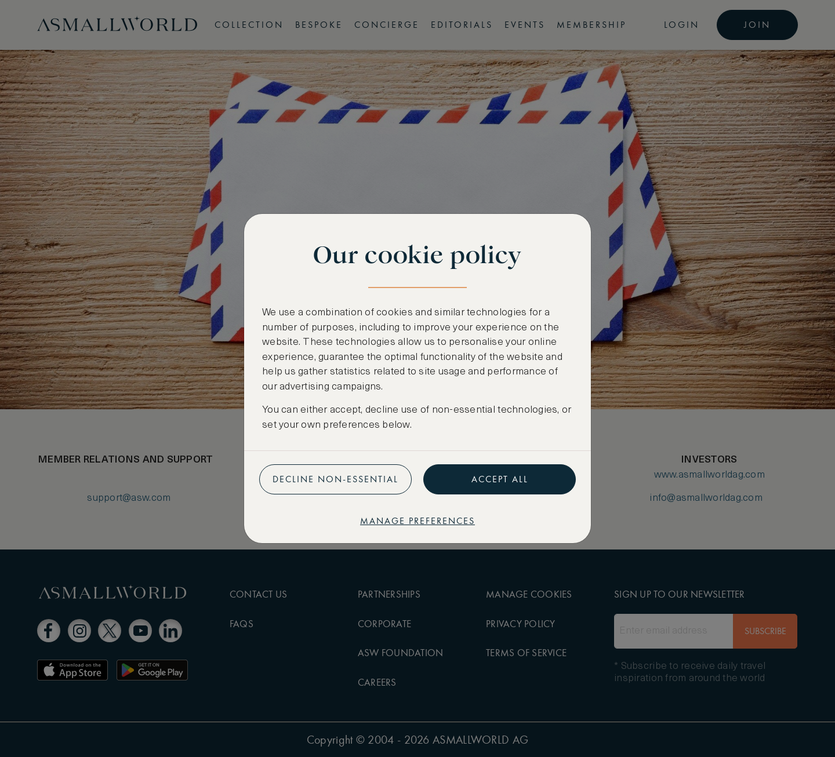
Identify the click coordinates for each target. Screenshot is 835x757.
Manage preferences (417, 520)
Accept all (499, 479)
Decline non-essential (335, 479)
